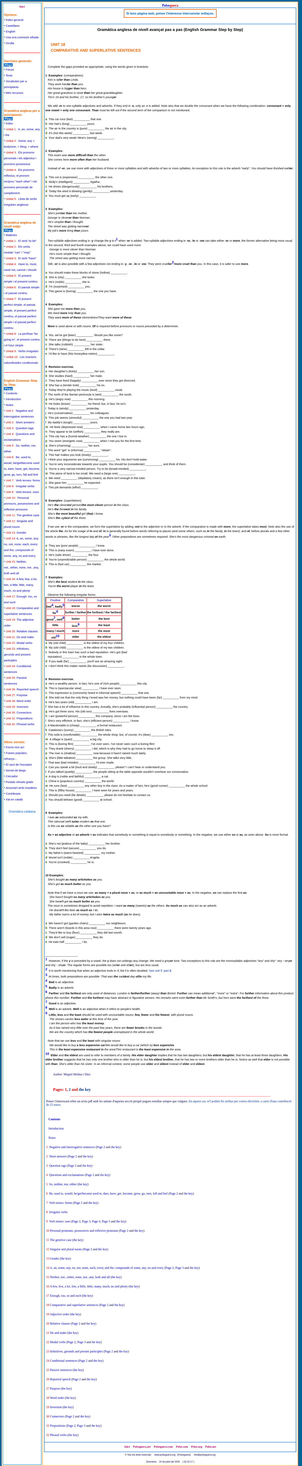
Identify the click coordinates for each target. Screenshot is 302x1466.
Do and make (20, 637)
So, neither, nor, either (63, 1184)
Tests (9, 75)
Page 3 (86, 1221)
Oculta (10, 43)
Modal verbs (19, 642)
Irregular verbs (20, 486)
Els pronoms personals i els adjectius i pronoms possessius (20, 158)
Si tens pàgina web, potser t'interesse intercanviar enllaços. (170, 13)
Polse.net (210, 1446)
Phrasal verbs (20, 724)
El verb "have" (21, 258)
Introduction (13, 399)
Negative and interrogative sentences (72, 1147)
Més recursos (14, 92)
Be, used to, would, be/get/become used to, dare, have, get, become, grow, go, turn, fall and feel (108, 1193)
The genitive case (22, 515)
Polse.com (182, 1446)
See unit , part (160, 970)
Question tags (20, 428)
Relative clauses (22, 631)
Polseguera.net (142, 1446)
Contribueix (13, 793)
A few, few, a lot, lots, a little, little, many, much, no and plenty (20, 584)
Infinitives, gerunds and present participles (17, 654)
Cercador (12, 776)
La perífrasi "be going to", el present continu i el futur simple (22, 339)
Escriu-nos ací (15, 747)
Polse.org (196, 1446)
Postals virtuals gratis (19, 782)
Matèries (11, 235)
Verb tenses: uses (22, 492)
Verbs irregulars (22, 351)
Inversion (17, 706)
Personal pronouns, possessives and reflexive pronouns (21, 503)
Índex (9, 123)
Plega (8, 65)
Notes (9, 405)
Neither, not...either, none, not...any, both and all (21, 567)
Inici (22, 6)
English (10, 31)
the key (85, 1089)
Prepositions (19, 718)
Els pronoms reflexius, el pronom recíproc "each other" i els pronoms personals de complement (20, 181)
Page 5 (106, 1221)
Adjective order (59, 1314)
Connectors (19, 712)
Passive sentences (61, 1370)
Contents (11, 393)
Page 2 (101, 1147)
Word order (18, 701)
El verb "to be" (21, 240)
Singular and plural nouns (66, 1249)
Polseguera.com (163, 1446)
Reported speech (22, 689)
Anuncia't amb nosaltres (21, 787)
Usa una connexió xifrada (22, 37)
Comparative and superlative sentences (74, 1305)
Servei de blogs (16, 770)
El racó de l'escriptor (19, 764)
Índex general (14, 19)
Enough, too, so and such (65, 1295)
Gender (16, 532)
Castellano (13, 25)
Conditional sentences (63, 1360)
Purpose (17, 695)
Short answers (20, 422)
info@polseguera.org (205, 1454)
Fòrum (10, 69)
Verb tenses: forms (23, 480)
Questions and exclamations (66, 1175)
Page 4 (96, 1221)
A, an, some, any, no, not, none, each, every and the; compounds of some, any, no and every (107, 1267)
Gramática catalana (22, 811)
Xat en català (14, 799)
